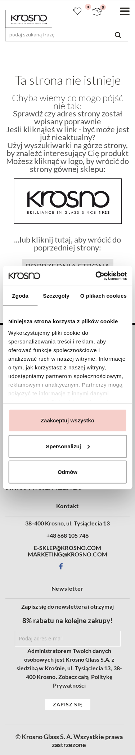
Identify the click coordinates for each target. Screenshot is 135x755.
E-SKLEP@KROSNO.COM (67, 548)
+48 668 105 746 (67, 535)
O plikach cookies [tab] (103, 296)
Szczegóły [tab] (56, 296)
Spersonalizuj (68, 446)
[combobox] (66, 34)
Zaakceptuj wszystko (67, 420)
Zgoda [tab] (20, 296)
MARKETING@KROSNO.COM (67, 554)
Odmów (67, 472)
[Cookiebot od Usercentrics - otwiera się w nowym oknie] (96, 275)
